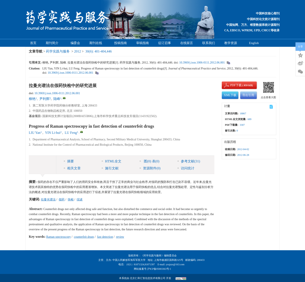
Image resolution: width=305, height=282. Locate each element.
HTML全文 (111, 161)
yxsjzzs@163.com (175, 264)
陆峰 (56, 99)
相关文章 (72, 168)
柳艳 (32, 99)
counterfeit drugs (84, 236)
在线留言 (186, 43)
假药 (62, 199)
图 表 (149, 161)
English (254, 43)
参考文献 (188, 161)
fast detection (105, 236)
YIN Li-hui (52, 132)
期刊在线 (97, 43)
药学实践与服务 (58, 51)
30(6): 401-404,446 (98, 51)
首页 (33, 43)
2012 (77, 51)
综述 (80, 199)
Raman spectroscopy (58, 236)
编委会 (75, 43)
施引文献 (110, 168)
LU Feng (71, 132)
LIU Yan (34, 132)
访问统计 (185, 168)
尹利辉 (44, 99)
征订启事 (164, 43)
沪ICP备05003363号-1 (159, 268)
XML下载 (230, 95)
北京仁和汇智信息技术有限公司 (147, 278)
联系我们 (208, 43)
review (120, 236)
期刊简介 (53, 43)
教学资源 (232, 43)
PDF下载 (232, 85)
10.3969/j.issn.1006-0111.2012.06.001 (202, 62)
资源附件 (150, 168)
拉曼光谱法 (48, 199)
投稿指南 (120, 43)
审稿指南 (142, 43)
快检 (71, 199)
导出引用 (248, 95)
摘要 (69, 161)
